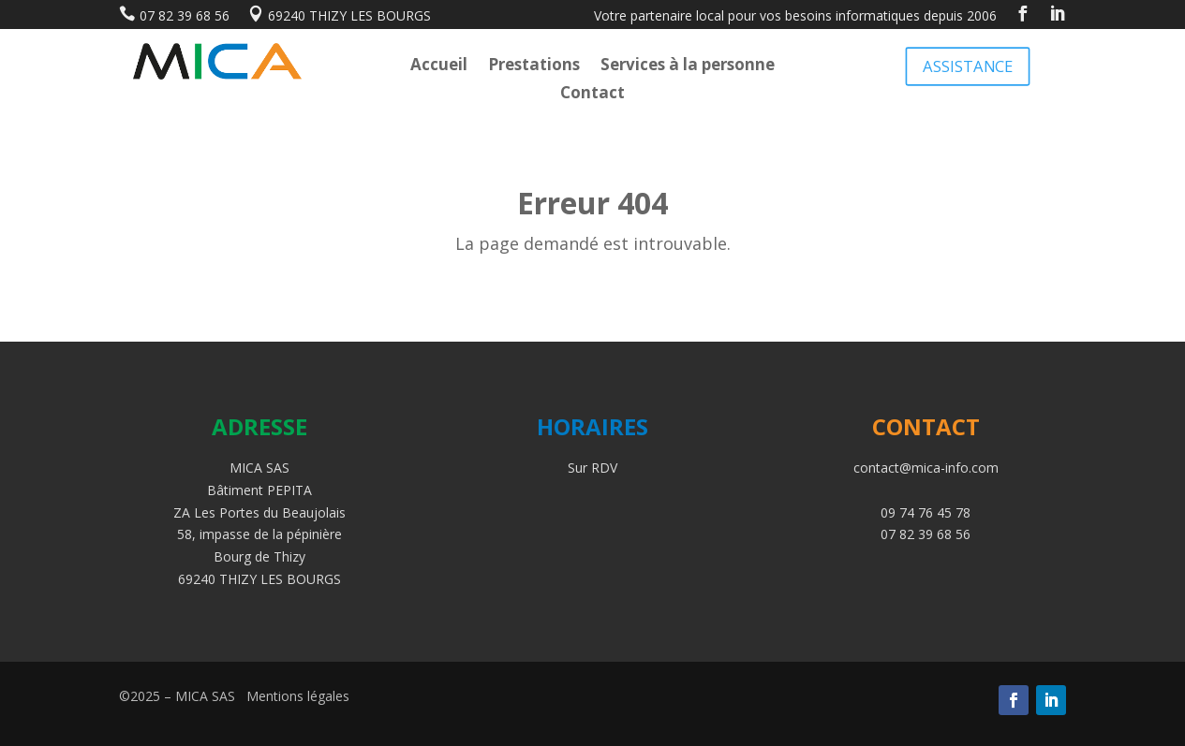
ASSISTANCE (968, 65)
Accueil (438, 66)
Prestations (534, 66)
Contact (592, 94)
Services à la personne (687, 66)
